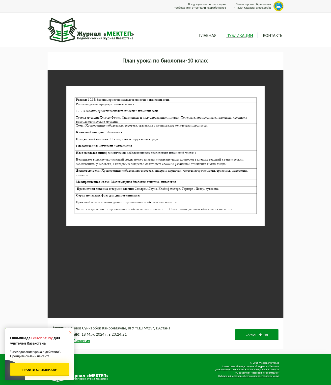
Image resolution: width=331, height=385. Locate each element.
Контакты (273, 35)
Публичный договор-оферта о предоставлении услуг (248, 376)
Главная (207, 35)
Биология (81, 340)
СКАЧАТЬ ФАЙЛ (257, 335)
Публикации (239, 35)
